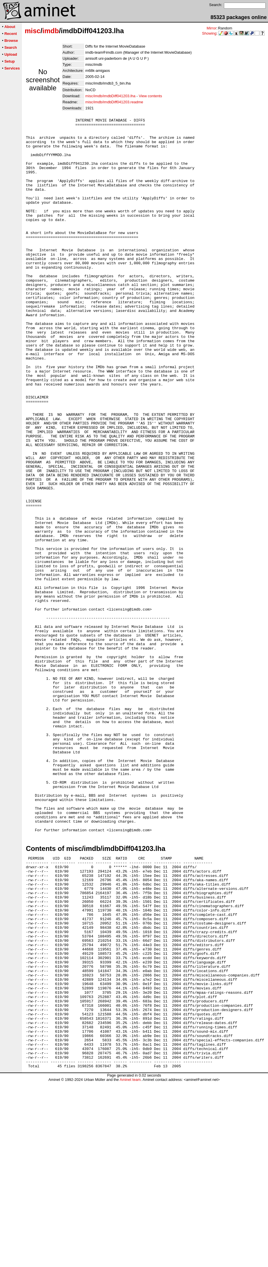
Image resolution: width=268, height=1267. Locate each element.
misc (33, 31)
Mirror (211, 28)
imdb (50, 31)
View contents (150, 96)
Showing (209, 33)
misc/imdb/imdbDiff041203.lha (110, 96)
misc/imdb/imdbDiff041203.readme (114, 102)
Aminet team (130, 1265)
